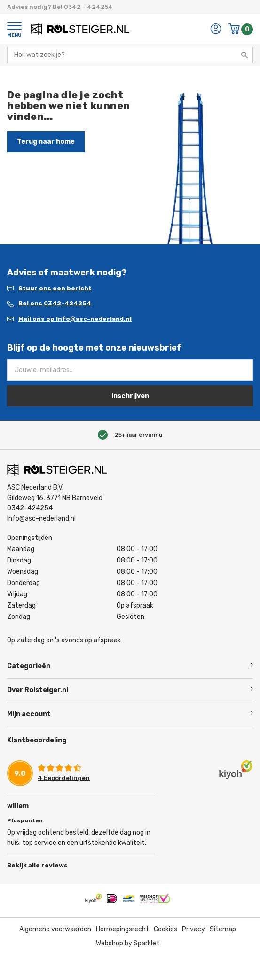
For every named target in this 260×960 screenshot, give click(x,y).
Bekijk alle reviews (37, 865)
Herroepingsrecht (122, 929)
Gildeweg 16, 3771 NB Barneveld (54, 498)
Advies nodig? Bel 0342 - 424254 (60, 6)
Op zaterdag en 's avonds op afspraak (64, 640)
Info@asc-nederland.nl (41, 519)
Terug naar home (46, 142)
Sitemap (223, 929)
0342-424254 (30, 508)
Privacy (193, 929)
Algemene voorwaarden (55, 929)
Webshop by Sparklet (127, 943)
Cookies (165, 929)
